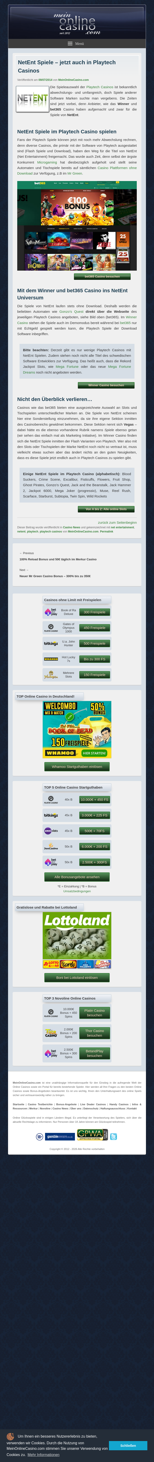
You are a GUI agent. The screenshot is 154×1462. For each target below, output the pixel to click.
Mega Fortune (67, 366)
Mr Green (74, 173)
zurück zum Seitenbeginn (117, 522)
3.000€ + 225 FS (94, 815)
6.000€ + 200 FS (94, 846)
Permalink (106, 531)
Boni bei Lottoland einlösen (77, 978)
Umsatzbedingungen (77, 891)
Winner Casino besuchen (106, 385)
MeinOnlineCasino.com (73, 80)
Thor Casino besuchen (94, 1033)
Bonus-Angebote (66, 1104)
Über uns (75, 1108)
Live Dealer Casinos (93, 1104)
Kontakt (132, 1108)
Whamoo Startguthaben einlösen (77, 767)
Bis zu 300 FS (94, 659)
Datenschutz (90, 1108)
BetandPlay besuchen (94, 1053)
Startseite (18, 1104)
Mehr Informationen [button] (44, 1455)
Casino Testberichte (40, 1104)
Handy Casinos (118, 1104)
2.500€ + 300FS (94, 862)
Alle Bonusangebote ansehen (77, 877)
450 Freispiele (94, 628)
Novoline (45, 1108)
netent (21, 531)
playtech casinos (51, 531)
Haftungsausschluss (112, 1108)
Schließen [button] (128, 1445)
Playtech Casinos (99, 87)
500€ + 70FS (94, 831)
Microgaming (47, 162)
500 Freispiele (94, 643)
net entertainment (122, 527)
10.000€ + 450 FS (94, 799)
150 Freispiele (94, 675)
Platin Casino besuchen (94, 1013)
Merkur (33, 1108)
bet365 (125, 323)
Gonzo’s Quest (71, 311)
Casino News (71, 527)
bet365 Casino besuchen (102, 276)
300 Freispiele (94, 612)
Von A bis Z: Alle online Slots (106, 509)
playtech (32, 531)
